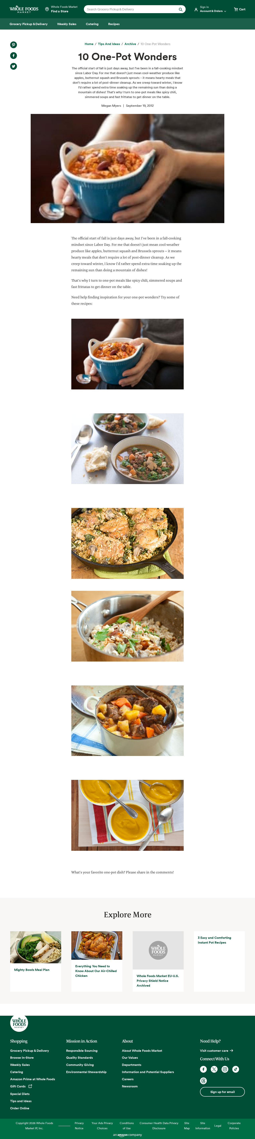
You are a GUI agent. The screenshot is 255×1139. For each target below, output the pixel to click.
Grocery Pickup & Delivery (29, 1050)
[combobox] (130, 9)
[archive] (130, 44)
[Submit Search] (180, 9)
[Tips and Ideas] (109, 44)
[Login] (210, 9)
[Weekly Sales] (66, 24)
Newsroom (130, 1086)
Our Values (130, 1057)
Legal (217, 1125)
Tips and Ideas (20, 1101)
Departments (131, 1065)
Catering (16, 1072)
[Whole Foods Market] (24, 9)
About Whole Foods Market (142, 1050)
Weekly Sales (20, 1065)
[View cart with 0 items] (239, 9)
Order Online (19, 1108)
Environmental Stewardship (86, 1072)
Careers (127, 1079)
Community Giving (80, 1065)
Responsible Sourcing (82, 1050)
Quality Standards (79, 1057)
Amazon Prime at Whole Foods (32, 1079)
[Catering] (92, 24)
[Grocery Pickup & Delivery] (29, 24)
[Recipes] (114, 24)
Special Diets (19, 1094)
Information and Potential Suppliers (148, 1072)
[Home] (89, 44)
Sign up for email (222, 1092)
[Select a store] (61, 9)
